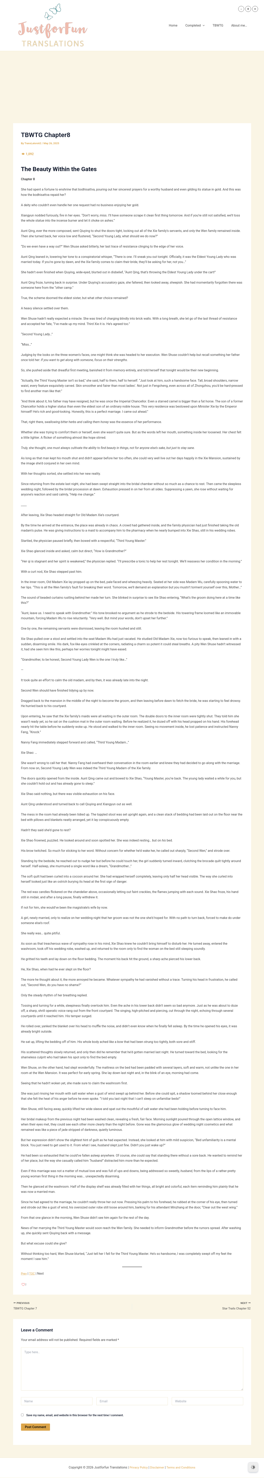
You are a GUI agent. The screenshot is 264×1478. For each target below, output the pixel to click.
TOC (33, 1273)
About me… (240, 25)
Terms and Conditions (181, 1468)
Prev (24, 1273)
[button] (207, 25)
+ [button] (248, 9)
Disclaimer (156, 1468)
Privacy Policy (137, 1468)
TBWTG (220, 25)
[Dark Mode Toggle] (253, 1467)
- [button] (241, 9)
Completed (198, 25)
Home (178, 25)
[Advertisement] (132, 81)
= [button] (255, 9)
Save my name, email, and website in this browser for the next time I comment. (75, 1415)
